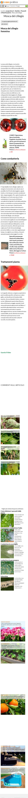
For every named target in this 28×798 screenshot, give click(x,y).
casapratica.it (10, 11)
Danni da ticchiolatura (8, 462)
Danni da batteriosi (7, 431)
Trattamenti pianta (10, 261)
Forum (7, 6)
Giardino (17, 11)
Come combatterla (10, 158)
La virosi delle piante (7, 416)
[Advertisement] (13, 48)
